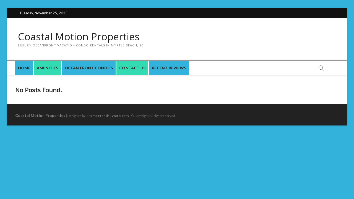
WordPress (120, 116)
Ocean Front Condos (89, 68)
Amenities (47, 68)
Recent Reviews (169, 68)
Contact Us (132, 68)
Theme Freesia (98, 116)
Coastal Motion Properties (79, 37)
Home (24, 68)
